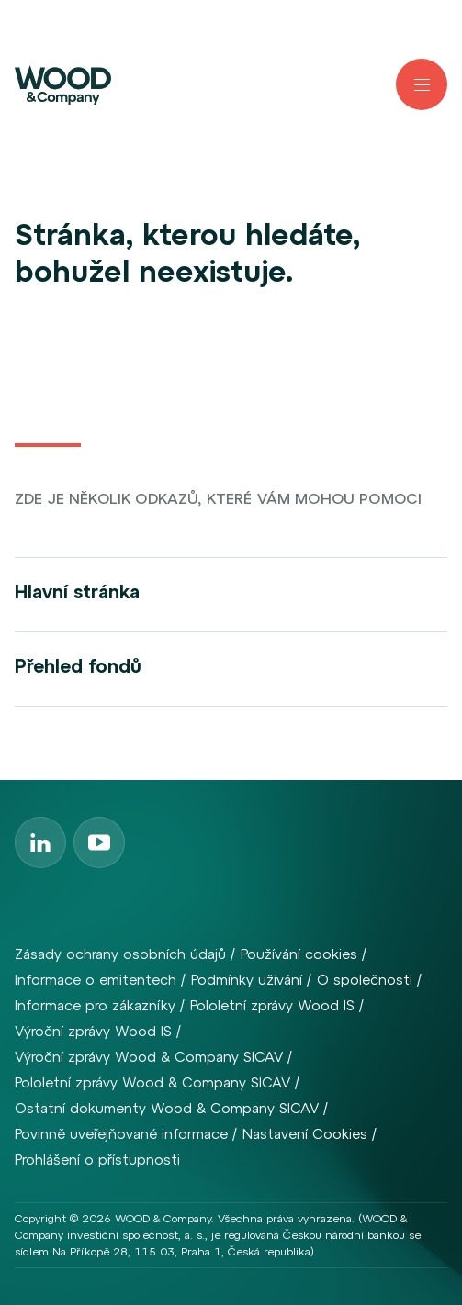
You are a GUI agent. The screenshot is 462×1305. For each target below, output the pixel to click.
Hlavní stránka (77, 591)
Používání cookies (299, 954)
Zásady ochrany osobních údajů (120, 954)
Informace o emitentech (95, 979)
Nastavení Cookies (304, 1134)
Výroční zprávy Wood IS (93, 1031)
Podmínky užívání (246, 979)
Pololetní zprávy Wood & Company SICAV (152, 1082)
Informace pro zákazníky (95, 1005)
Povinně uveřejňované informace (121, 1134)
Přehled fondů (78, 665)
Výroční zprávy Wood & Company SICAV (149, 1057)
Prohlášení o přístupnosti (97, 1159)
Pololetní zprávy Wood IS (272, 1005)
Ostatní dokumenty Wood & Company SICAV (167, 1108)
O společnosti (364, 979)
